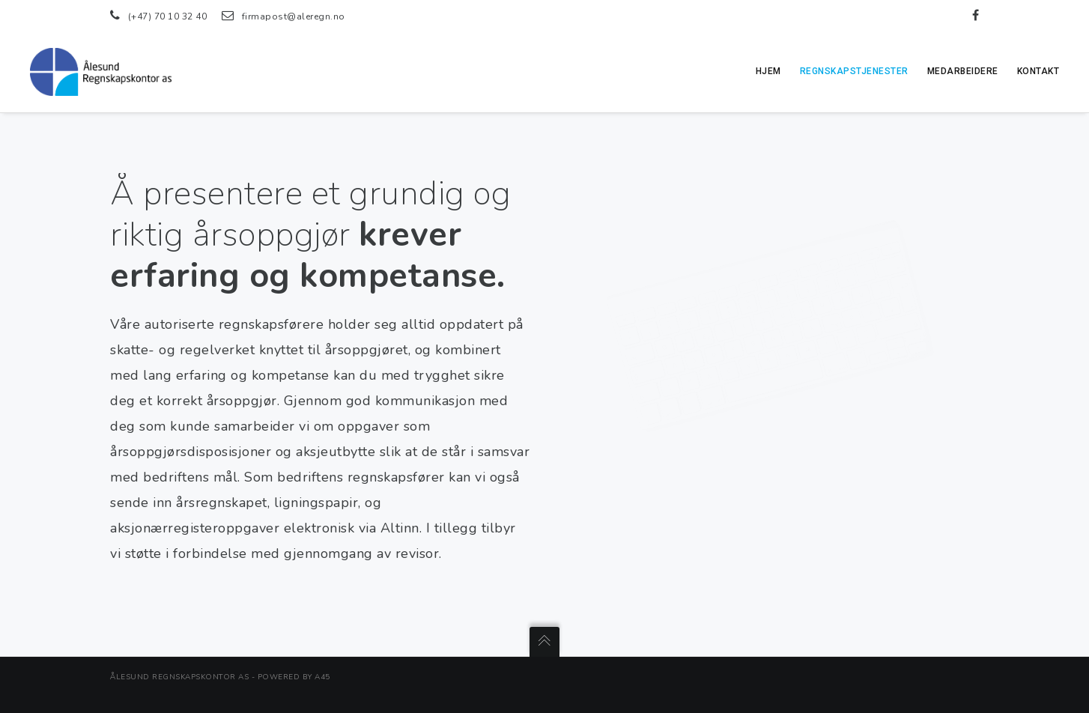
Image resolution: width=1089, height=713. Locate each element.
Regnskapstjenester (854, 71)
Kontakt (1038, 71)
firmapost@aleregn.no (293, 16)
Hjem (768, 71)
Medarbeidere (962, 71)
